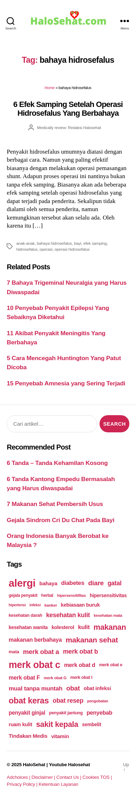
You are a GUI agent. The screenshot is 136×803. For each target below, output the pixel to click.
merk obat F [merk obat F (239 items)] (24, 677)
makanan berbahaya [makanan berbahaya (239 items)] (35, 639)
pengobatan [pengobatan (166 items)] (97, 701)
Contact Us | (69, 777)
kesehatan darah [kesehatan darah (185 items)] (25, 615)
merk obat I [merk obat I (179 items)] (81, 677)
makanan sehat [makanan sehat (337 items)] (92, 640)
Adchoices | (19, 777)
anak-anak (25, 243)
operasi (46, 249)
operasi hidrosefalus (72, 249)
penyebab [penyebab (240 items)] (100, 712)
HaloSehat (34, 764)
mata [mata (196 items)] (14, 651)
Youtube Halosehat (69, 764)
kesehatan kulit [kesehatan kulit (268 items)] (68, 615)
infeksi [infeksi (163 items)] (35, 605)
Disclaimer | (44, 777)
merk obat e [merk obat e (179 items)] (110, 664)
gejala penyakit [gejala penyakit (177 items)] (23, 595)
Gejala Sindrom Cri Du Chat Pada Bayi (60, 520)
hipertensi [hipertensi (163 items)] (17, 605)
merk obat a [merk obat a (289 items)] (41, 651)
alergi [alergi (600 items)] (22, 583)
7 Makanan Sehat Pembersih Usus (55, 503)
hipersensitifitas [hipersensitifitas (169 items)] (71, 595)
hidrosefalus (26, 249)
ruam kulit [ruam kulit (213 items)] (20, 724)
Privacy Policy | (23, 784)
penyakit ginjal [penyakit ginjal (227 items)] (27, 713)
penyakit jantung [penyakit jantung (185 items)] (66, 712)
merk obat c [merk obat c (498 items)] (34, 665)
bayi (77, 243)
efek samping (95, 243)
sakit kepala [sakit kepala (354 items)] (57, 724)
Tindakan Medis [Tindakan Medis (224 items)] (28, 736)
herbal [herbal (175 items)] (47, 595)
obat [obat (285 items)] (73, 688)
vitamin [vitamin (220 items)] (60, 736)
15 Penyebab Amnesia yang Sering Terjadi (66, 383)
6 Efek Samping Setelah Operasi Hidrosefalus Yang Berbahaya (68, 108)
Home (49, 88)
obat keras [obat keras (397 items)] (29, 700)
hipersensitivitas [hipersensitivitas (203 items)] (108, 595)
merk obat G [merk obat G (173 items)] (55, 677)
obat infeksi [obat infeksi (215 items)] (97, 688)
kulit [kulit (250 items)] (84, 627)
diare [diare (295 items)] (96, 583)
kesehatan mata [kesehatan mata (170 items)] (108, 615)
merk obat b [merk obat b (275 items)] (80, 651)
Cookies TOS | (97, 777)
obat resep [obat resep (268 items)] (68, 700)
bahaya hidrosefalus (54, 243)
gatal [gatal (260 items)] (115, 583)
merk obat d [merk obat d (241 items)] (79, 665)
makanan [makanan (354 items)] (110, 627)
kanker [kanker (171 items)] (51, 605)
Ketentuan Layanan (58, 784)
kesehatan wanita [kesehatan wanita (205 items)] (28, 627)
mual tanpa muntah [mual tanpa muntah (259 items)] (35, 688)
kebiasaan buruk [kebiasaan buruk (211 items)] (80, 605)
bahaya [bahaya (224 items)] (48, 583)
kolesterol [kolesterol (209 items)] (63, 627)
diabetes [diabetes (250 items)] (72, 583)
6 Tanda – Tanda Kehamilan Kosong (57, 462)
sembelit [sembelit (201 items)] (91, 724)
